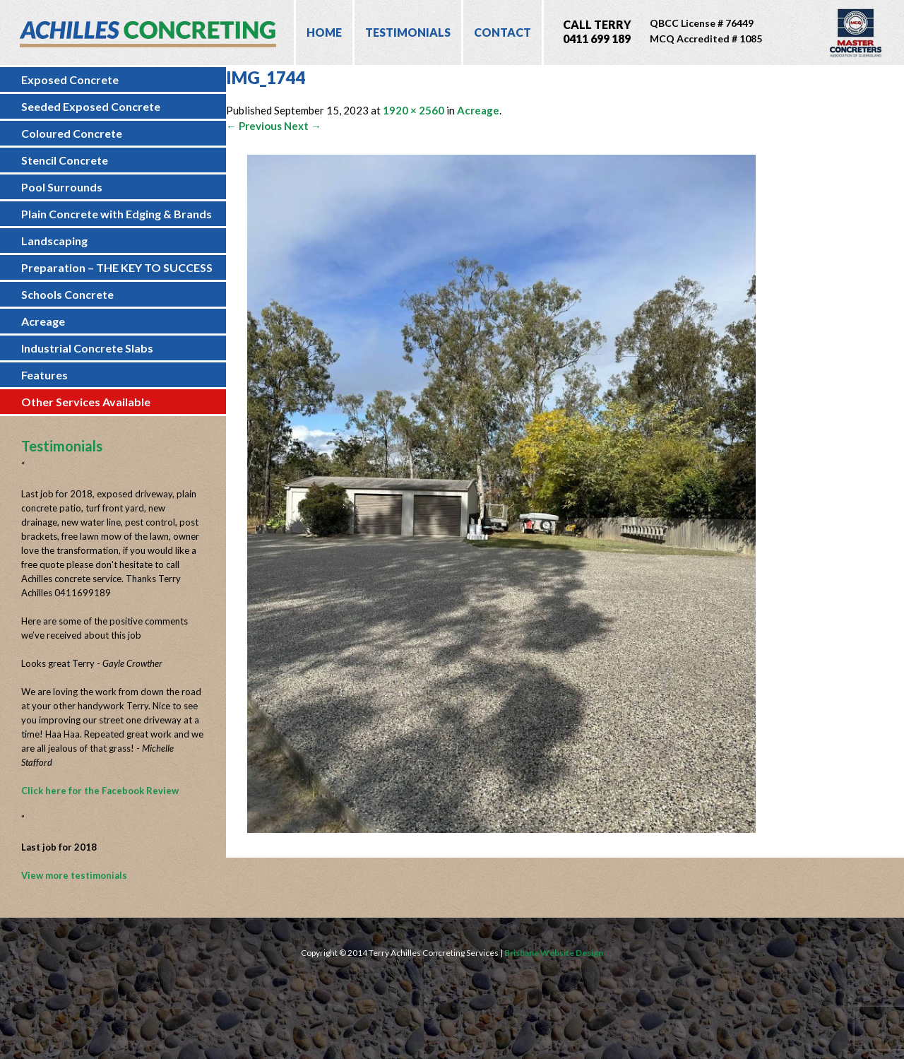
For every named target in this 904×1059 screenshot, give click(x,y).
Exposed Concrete (70, 79)
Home (324, 32)
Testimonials (408, 32)
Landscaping (54, 240)
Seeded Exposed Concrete (90, 106)
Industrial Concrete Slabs (87, 348)
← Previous (254, 125)
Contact (502, 32)
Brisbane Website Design (553, 952)
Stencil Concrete (64, 160)
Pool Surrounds (61, 187)
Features (44, 374)
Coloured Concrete (71, 133)
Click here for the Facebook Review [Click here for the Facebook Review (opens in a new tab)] (100, 790)
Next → (302, 125)
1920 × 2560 (413, 110)
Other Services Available (85, 401)
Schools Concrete (67, 294)
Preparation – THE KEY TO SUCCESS (117, 267)
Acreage (43, 321)
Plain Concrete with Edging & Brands (116, 213)
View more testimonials (74, 875)
